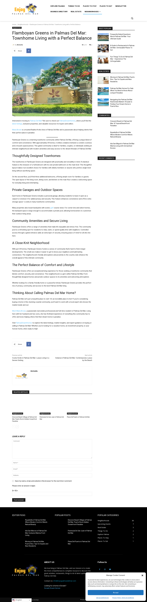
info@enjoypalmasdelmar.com (64, 581)
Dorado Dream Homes (52, 588)
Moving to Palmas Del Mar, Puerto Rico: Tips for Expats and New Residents (122, 79)
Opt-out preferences (102, 598)
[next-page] (17, 426)
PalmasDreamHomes (67, 121)
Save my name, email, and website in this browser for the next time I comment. (43, 481)
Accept (115, 593)
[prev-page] (13, 426)
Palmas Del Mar (36, 121)
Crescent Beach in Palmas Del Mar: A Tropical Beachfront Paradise (121, 123)
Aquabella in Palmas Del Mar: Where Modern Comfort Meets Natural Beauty (121, 134)
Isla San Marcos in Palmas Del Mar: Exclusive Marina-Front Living (36, 533)
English (17, 600)
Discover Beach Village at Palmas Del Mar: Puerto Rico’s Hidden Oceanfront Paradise (24, 419)
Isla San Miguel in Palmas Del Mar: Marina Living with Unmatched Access (122, 146)
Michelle (20, 45)
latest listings (17, 124)
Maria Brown (17, 130)
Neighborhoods (23, 24)
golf (51, 208)
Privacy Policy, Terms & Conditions (123, 598)
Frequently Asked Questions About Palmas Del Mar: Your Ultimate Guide (120, 36)
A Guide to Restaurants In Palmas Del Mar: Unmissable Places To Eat (122, 48)
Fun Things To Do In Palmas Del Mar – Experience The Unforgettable (121, 59)
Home (14, 24)
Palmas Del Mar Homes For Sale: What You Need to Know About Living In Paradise (122, 90)
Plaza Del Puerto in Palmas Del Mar (78, 417)
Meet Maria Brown (19, 311)
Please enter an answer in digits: (23, 486)
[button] (142, 575)
